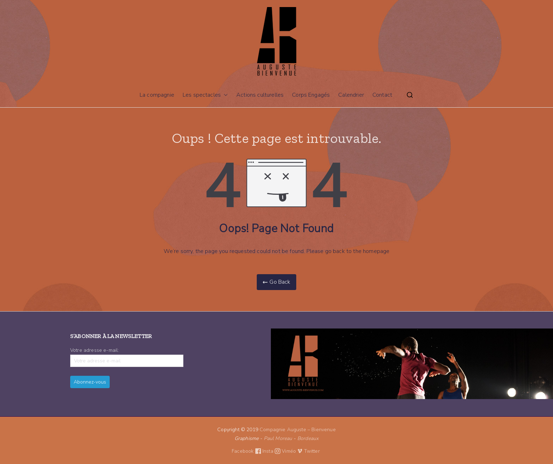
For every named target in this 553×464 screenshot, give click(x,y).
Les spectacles (205, 95)
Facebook (247, 451)
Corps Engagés (311, 95)
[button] (224, 95)
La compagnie (157, 95)
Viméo (292, 451)
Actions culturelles (260, 95)
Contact (382, 95)
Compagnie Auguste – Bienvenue (298, 429)
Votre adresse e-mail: (126, 357)
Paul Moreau (278, 438)
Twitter (312, 451)
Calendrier (351, 95)
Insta (272, 451)
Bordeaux (307, 438)
